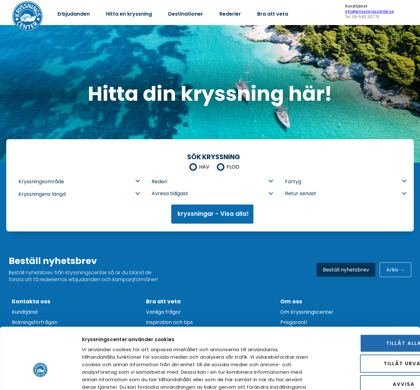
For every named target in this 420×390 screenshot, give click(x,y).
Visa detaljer (359, 377)
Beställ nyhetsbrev (346, 269)
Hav (204, 166)
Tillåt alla (367, 301)
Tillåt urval (368, 321)
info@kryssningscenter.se (369, 11)
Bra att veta (272, 14)
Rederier (230, 14)
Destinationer (185, 14)
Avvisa (368, 342)
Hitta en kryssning (129, 14)
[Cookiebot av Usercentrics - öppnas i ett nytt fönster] (40, 377)
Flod (233, 166)
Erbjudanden (74, 14)
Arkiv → (395, 269)
